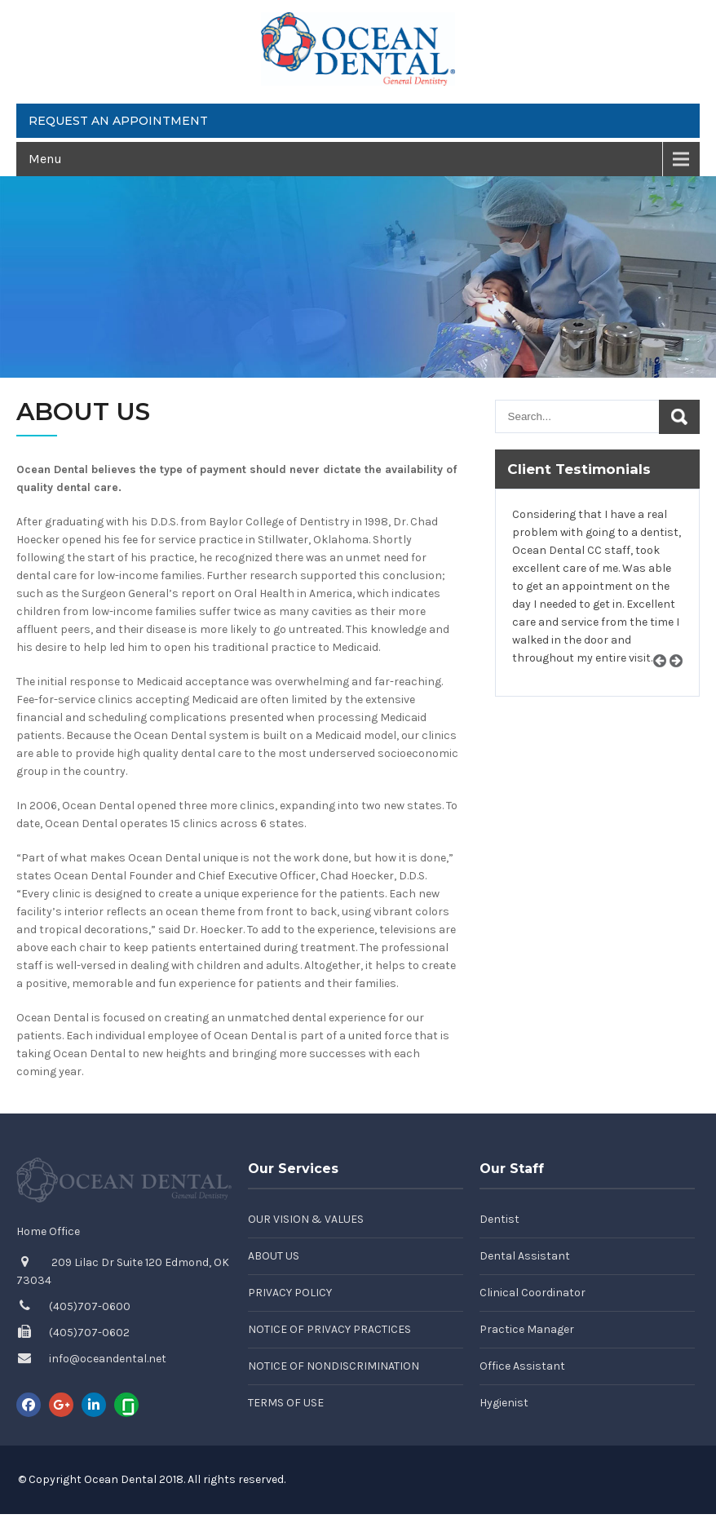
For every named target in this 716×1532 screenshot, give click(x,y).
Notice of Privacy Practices (329, 1329)
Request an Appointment (118, 120)
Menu (45, 158)
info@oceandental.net (107, 1359)
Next (682, 680)
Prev (665, 680)
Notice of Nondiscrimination (333, 1366)
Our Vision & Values (306, 1219)
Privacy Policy (290, 1293)
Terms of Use (286, 1403)
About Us (273, 1256)
